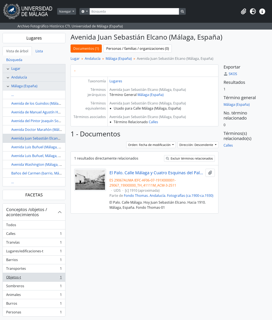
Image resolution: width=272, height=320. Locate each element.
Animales (34, 295)
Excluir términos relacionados (189, 158)
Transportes (34, 269)
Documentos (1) (86, 48)
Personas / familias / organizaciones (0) (137, 48)
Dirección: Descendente (196, 145)
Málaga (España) (24, 86)
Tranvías (34, 243)
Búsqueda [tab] (14, 59)
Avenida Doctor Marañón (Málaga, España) (45, 129)
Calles (34, 234)
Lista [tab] (39, 51)
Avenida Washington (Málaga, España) (41, 164)
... (12, 94)
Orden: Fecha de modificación (149, 145)
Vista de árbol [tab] (17, 51)
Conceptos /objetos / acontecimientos (26, 212)
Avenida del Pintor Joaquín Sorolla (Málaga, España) (52, 121)
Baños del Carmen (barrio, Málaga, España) (45, 173)
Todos (11, 225)
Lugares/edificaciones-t (34, 252)
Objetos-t (34, 278)
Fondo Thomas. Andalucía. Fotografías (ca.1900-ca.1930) (168, 195)
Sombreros (34, 286)
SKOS (230, 73)
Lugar (15, 68)
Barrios (34, 260)
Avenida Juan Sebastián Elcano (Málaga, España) (49, 138)
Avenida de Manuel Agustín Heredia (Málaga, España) (53, 112)
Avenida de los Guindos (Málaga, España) (44, 103)
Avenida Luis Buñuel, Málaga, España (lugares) (48, 155)
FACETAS (34, 195)
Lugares (34, 38)
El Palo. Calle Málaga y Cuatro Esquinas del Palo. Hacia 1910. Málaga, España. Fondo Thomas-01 (156, 172)
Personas (34, 313)
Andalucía (19, 77)
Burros (34, 304)
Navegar (65, 11)
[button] (243, 11)
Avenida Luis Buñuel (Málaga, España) (41, 147)
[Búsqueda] (134, 11)
